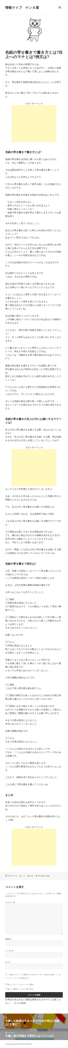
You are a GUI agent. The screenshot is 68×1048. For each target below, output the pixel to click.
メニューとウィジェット (59, 10)
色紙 (48, 876)
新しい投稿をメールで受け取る (21, 989)
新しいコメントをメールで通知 (21, 984)
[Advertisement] (34, 123)
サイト (8, 962)
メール (9, 950)
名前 (8, 939)
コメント (10, 902)
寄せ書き (41, 876)
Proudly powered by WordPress (18, 1044)
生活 (32, 876)
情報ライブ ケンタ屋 (22, 7)
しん (24, 876)
